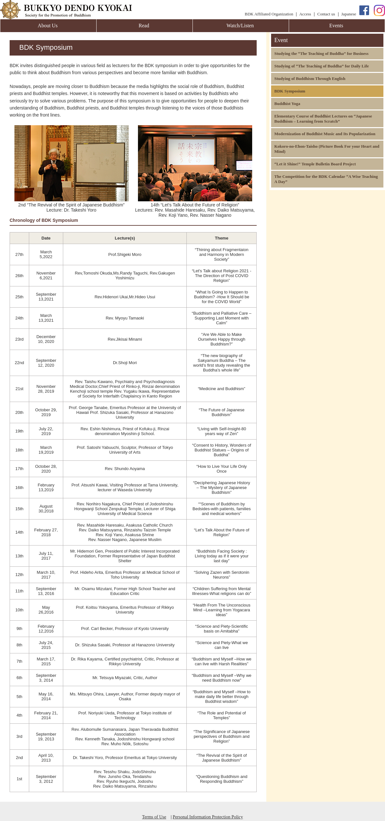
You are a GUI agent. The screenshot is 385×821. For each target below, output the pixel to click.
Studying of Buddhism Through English (309, 78)
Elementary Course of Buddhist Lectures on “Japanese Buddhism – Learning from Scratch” (323, 119)
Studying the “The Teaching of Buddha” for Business (321, 53)
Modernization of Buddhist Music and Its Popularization (324, 133)
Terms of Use (154, 817)
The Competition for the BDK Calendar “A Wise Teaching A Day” (326, 179)
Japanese (348, 14)
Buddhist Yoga (287, 103)
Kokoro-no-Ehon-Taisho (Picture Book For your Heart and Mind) (326, 149)
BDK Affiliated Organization (269, 14)
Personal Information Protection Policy (208, 817)
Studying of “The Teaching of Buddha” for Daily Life (321, 66)
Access (305, 14)
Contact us (326, 14)
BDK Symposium (289, 91)
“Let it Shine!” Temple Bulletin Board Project (315, 164)
